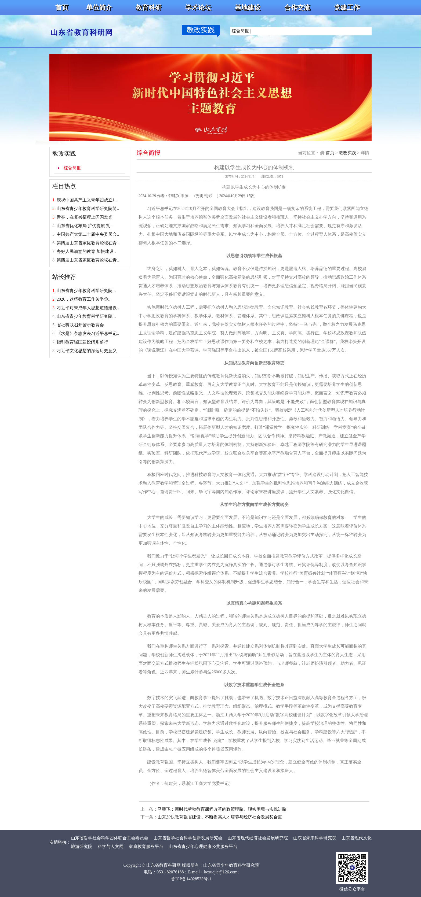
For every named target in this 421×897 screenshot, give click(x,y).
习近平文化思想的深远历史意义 (87, 350)
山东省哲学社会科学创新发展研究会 (188, 838)
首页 (61, 7)
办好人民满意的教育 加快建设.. (86, 251)
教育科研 (148, 7)
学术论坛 (198, 7)
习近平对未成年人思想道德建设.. (88, 307)
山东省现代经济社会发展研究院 (258, 838)
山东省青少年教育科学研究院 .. (86, 290)
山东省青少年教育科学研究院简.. (88, 208)
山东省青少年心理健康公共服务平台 (203, 846)
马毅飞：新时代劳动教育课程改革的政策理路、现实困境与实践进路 (222, 809)
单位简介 (99, 7)
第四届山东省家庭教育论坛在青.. (88, 243)
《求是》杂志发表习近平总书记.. (88, 333)
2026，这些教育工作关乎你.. (83, 299)
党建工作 (347, 7)
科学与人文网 (111, 846)
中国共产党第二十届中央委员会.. (88, 234)
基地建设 (247, 7)
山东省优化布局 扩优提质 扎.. (84, 225)
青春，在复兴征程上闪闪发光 (84, 217)
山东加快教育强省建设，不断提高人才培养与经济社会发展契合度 (220, 817)
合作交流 (297, 7)
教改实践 (201, 30)
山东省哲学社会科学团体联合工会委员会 (109, 838)
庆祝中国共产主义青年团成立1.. (87, 200)
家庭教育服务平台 (146, 846)
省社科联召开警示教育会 (80, 325)
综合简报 (240, 31)
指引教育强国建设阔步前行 (82, 342)
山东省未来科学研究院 (314, 838)
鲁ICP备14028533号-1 (191, 879)
